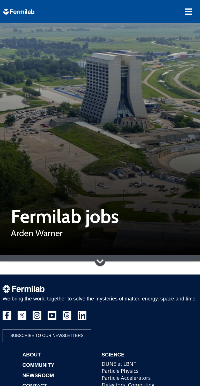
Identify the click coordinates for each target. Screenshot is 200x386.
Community (38, 365)
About (32, 354)
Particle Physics (120, 370)
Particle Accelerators (126, 377)
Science (113, 354)
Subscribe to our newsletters (47, 335)
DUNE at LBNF (119, 363)
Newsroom (38, 375)
